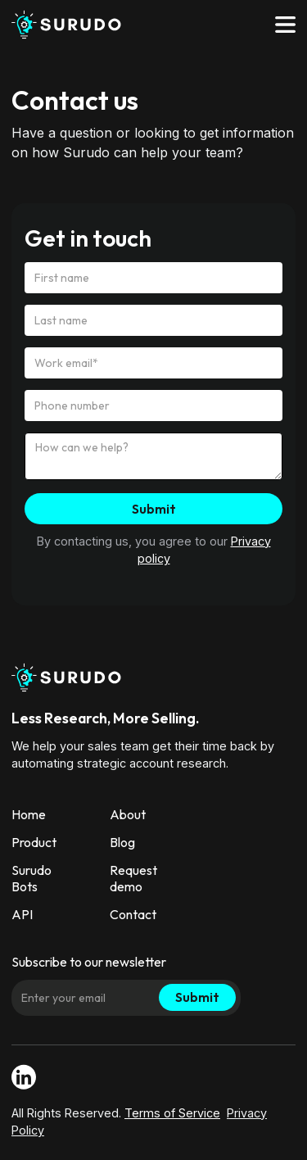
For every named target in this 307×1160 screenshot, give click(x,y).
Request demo (133, 878)
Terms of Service (172, 1113)
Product (33, 842)
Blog (122, 842)
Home (28, 814)
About (128, 814)
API (22, 914)
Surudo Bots (31, 878)
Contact (133, 914)
